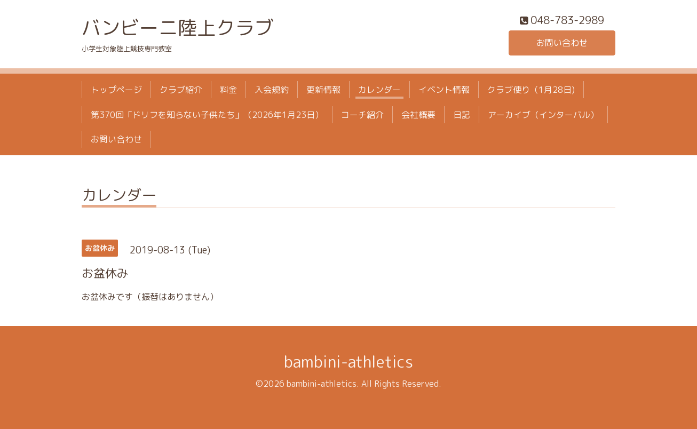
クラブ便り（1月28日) (531, 90)
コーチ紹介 (362, 115)
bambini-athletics (348, 362)
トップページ (116, 90)
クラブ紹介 (181, 90)
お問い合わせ (562, 43)
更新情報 (323, 90)
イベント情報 (444, 90)
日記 (461, 115)
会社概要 (418, 115)
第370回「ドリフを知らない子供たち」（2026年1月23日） (207, 115)
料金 (228, 90)
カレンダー (379, 90)
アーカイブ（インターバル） (543, 115)
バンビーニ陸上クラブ (178, 27)
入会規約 (272, 90)
